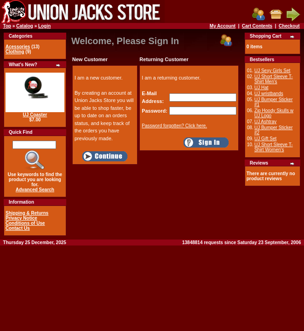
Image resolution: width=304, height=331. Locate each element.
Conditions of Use (25, 223)
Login (44, 26)
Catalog (24, 26)
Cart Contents (257, 26)
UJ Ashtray (265, 121)
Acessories (18, 46)
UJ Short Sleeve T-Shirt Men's (273, 79)
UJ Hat (261, 87)
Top (7, 26)
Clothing (15, 51)
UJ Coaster (35, 114)
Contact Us (18, 228)
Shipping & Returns (27, 213)
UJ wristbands (268, 93)
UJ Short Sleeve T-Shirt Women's (273, 147)
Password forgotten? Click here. (174, 125)
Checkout (289, 26)
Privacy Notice (21, 218)
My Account (222, 26)
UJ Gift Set (265, 138)
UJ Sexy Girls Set (272, 70)
